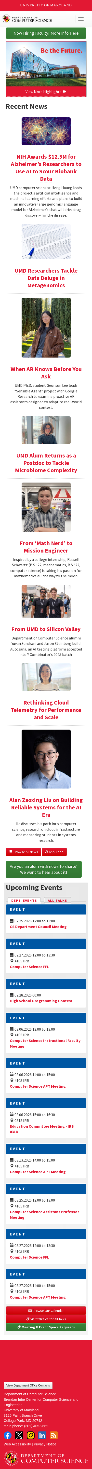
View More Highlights (46, 91)
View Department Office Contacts (28, 1385)
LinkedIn (42, 1435)
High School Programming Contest (41, 1000)
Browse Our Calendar (46, 1310)
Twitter (19, 1435)
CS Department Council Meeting (38, 926)
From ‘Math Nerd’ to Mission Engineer (46, 546)
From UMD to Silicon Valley (46, 629)
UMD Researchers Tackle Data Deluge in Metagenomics (46, 278)
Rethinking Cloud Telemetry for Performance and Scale (46, 710)
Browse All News (23, 852)
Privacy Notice (45, 1444)
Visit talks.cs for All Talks (46, 1319)
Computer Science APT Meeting (38, 1086)
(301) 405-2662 (36, 1426)
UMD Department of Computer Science (37, 19)
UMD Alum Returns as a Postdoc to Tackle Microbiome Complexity (46, 463)
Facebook (8, 1435)
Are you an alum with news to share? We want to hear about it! (44, 869)
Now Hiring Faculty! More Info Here (46, 33)
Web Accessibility (17, 1444)
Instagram (31, 1435)
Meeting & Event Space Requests (46, 1327)
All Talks (57, 900)
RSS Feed (54, 852)
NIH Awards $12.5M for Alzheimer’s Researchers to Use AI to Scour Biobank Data (46, 167)
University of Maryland (46, 5)
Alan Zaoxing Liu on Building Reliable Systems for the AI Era (46, 807)
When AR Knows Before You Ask (46, 372)
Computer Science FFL (29, 966)
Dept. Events (26, 900)
